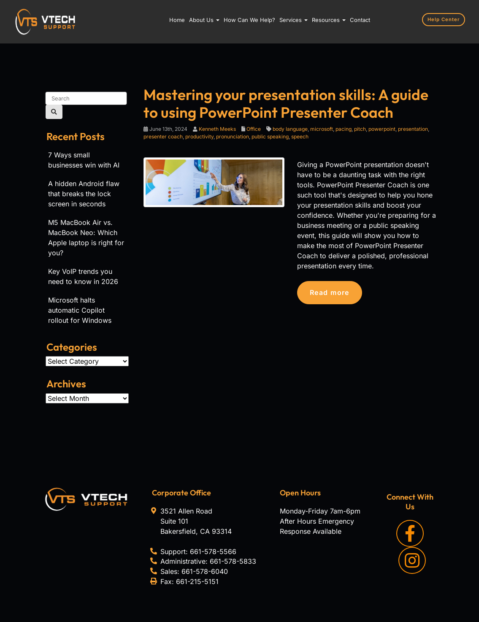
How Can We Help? (249, 19)
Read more (330, 292)
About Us (204, 19)
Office (253, 129)
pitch (360, 129)
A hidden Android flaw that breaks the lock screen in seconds (83, 193)
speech (300, 136)
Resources (329, 19)
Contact (360, 19)
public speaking (270, 136)
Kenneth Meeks (217, 129)
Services (293, 19)
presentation (413, 129)
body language (290, 129)
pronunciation (232, 136)
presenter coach (163, 136)
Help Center (444, 19)
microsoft (321, 129)
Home (177, 19)
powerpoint (381, 129)
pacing (344, 129)
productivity (199, 136)
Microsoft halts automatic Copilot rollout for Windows (79, 310)
